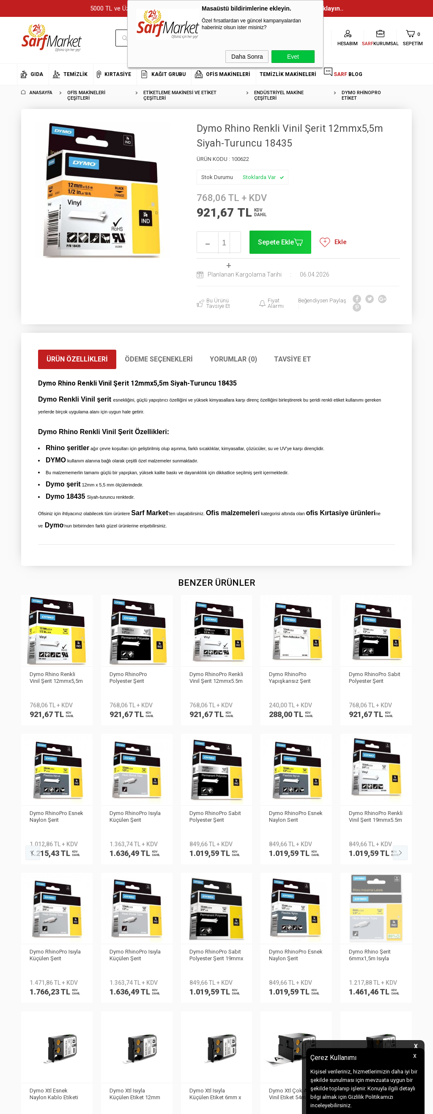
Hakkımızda (31, 867)
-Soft (173, 1103)
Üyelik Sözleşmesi (106, 892)
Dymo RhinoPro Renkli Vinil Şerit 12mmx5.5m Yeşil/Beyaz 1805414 (136, 678)
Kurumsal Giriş (35, 917)
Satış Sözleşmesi (105, 905)
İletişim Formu (33, 905)
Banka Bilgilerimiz (38, 892)
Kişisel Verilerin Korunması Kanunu (108, 860)
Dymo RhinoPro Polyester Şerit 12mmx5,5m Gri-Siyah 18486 (56, 678)
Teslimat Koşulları (106, 879)
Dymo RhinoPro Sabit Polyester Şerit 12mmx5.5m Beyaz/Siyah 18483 (295, 678)
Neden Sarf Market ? (41, 879)
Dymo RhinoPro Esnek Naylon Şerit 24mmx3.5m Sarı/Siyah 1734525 (376, 678)
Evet (293, 56)
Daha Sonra (247, 56)
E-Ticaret (191, 1103)
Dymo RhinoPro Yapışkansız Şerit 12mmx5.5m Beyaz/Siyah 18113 (212, 678)
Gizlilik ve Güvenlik (106, 930)
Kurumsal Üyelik (36, 854)
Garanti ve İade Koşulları (114, 917)
